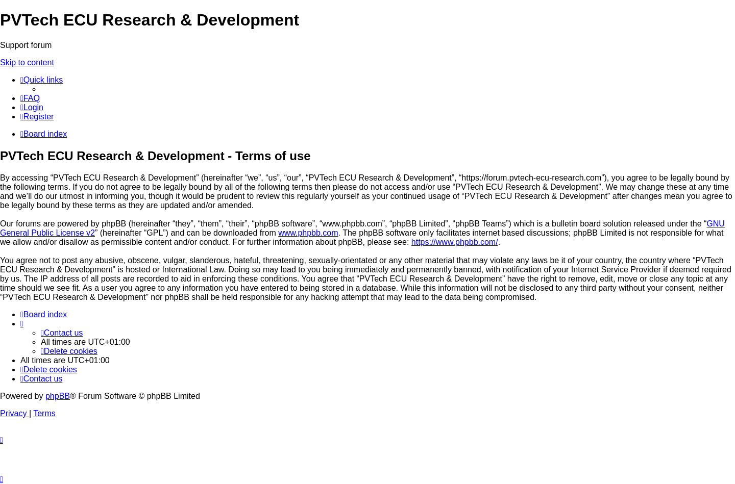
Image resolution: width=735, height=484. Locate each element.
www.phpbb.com (308, 232)
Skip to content (27, 62)
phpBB (57, 396)
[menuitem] (30, 98)
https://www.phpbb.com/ (454, 242)
